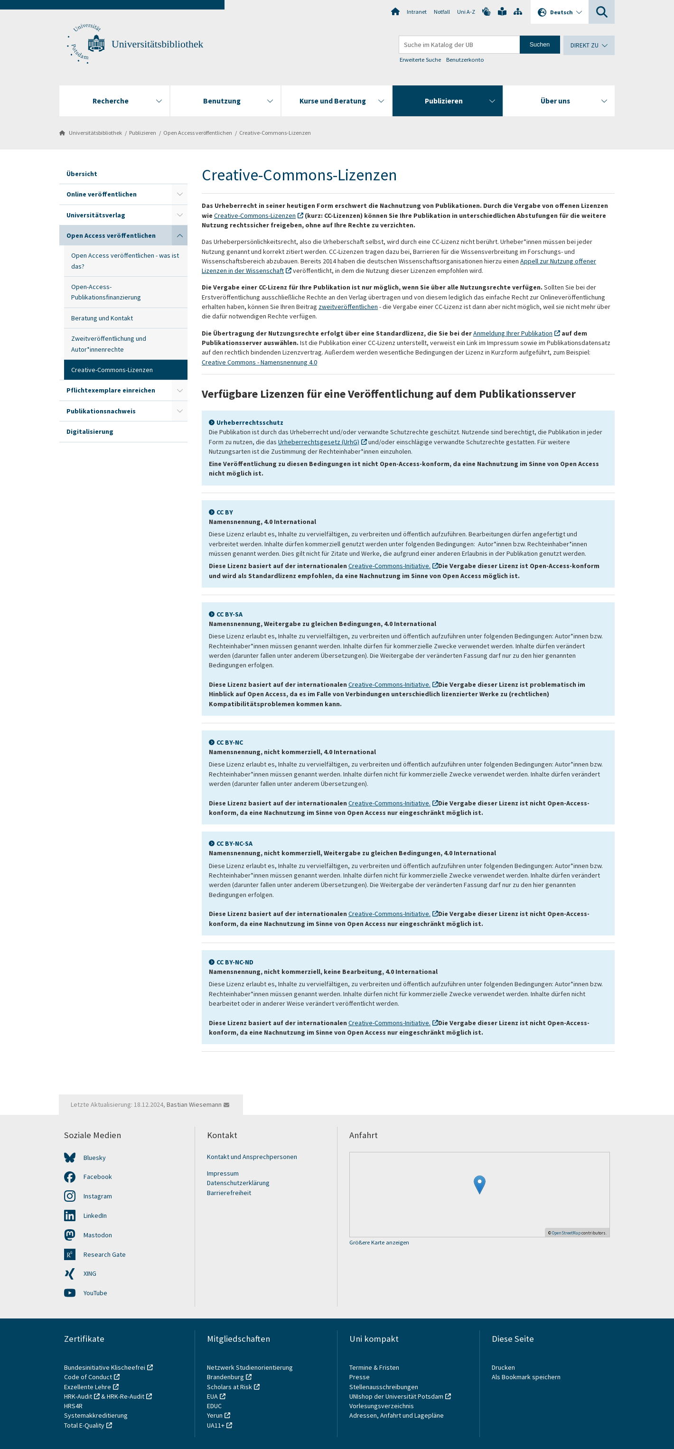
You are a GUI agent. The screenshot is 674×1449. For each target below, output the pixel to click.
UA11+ (216, 1425)
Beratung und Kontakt (102, 318)
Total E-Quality (84, 1425)
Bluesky (95, 1157)
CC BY (224, 512)
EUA (212, 1396)
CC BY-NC (229, 742)
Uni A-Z (466, 11)
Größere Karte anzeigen (379, 1243)
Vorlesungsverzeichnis (382, 1406)
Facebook (98, 1176)
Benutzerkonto (465, 59)
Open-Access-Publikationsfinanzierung (106, 291)
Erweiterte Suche (420, 59)
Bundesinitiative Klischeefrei (104, 1367)
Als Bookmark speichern (526, 1377)
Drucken (503, 1367)
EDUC (214, 1406)
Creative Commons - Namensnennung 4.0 (259, 362)
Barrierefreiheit (229, 1192)
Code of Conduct (88, 1377)
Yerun (215, 1415)
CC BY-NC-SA (234, 843)
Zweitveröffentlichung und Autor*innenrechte (108, 343)
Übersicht (81, 173)
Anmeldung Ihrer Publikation (512, 333)
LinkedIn (95, 1215)
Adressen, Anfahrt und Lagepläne (396, 1415)
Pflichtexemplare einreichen (110, 390)
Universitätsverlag (95, 215)
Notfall (442, 11)
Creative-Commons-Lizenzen (275, 132)
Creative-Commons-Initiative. (389, 565)
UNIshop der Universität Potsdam (396, 1396)
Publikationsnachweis (101, 411)
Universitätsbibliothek (157, 44)
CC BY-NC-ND (234, 962)
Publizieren (142, 132)
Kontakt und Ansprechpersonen (252, 1156)
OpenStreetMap (566, 1232)
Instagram (98, 1196)
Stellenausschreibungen (383, 1387)
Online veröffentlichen (101, 194)
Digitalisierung (89, 431)
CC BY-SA (229, 614)
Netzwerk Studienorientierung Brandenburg (250, 1372)
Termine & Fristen (375, 1367)
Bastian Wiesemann (194, 1104)
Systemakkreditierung (96, 1415)
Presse (360, 1377)
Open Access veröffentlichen (197, 132)
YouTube (95, 1293)
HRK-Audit (78, 1396)
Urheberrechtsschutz (249, 422)
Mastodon (98, 1235)
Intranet (417, 11)
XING (90, 1273)
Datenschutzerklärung (238, 1182)
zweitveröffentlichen (348, 306)
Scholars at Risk (229, 1387)
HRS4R (73, 1406)
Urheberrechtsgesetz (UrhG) (318, 442)
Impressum (223, 1173)
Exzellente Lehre (87, 1387)
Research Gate (105, 1254)
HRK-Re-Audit (125, 1396)
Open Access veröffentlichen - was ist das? (125, 260)
